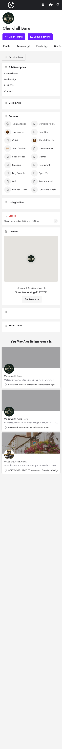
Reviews (23, 46)
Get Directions (32, 299)
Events (41, 46)
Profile (6, 46)
